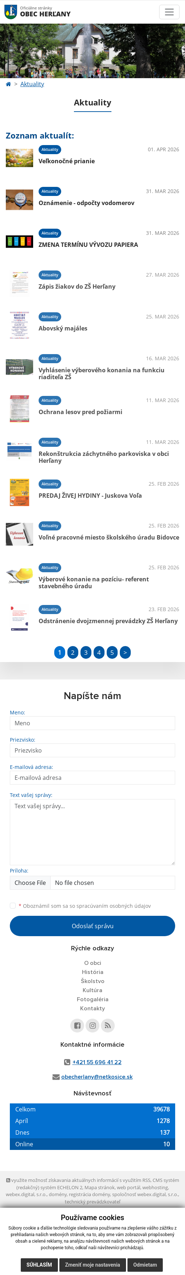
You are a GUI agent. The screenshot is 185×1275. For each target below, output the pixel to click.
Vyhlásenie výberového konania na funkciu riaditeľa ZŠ (102, 373)
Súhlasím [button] (39, 1265)
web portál (128, 1187)
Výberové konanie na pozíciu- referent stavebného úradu (94, 582)
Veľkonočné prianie (67, 161)
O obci (92, 963)
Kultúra (92, 990)
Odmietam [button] (145, 1265)
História (92, 972)
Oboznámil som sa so (85, 905)
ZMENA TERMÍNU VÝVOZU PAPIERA (88, 245)
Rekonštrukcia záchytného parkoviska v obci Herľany (104, 457)
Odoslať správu (93, 926)
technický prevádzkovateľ (92, 1201)
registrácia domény (89, 1194)
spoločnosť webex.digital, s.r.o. (145, 1194)
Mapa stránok (99, 1187)
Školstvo (93, 981)
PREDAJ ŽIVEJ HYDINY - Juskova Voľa (90, 496)
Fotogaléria (93, 999)
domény (58, 1194)
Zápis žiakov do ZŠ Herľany (77, 286)
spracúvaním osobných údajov (113, 905)
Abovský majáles (63, 328)
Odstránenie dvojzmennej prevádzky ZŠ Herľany (108, 621)
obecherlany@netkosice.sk (97, 1077)
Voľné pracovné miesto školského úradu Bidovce (109, 537)
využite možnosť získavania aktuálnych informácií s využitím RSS (78, 1180)
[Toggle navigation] (169, 12)
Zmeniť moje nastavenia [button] (92, 1265)
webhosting (155, 1187)
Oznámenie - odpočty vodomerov (86, 203)
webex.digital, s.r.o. (26, 1194)
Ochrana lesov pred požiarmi (80, 412)
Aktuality (32, 84)
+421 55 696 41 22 (97, 1062)
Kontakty (92, 1008)
